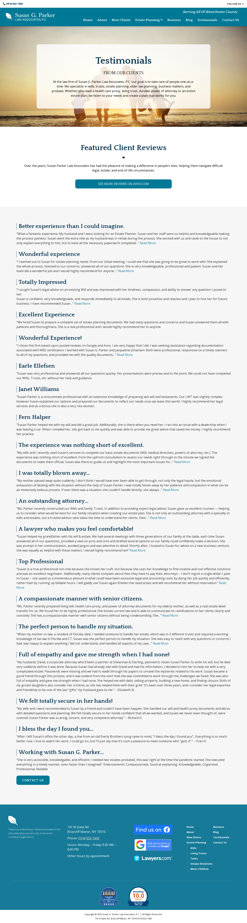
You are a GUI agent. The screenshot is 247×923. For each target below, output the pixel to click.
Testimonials (207, 20)
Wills (193, 848)
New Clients (121, 20)
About (102, 20)
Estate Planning (149, 20)
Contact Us (230, 20)
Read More (148, 243)
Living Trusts (198, 853)
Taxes (194, 858)
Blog (189, 20)
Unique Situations (201, 863)
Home (88, 20)
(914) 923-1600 (13, 3)
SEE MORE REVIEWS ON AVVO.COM (123, 184)
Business (174, 20)
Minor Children (199, 869)
